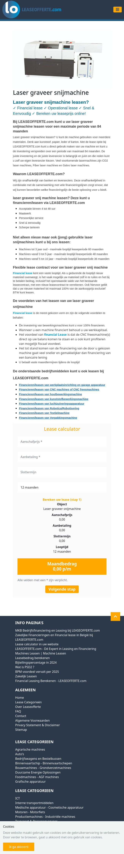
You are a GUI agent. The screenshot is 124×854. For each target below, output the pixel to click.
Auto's (19, 754)
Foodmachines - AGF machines (37, 777)
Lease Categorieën (28, 702)
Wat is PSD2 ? (24, 667)
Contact (20, 716)
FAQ (18, 711)
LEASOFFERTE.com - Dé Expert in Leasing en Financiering (55, 649)
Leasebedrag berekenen (32, 658)
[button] (115, 616)
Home (19, 697)
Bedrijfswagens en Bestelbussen (38, 759)
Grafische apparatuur (30, 781)
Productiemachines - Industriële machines (45, 817)
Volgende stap (62, 589)
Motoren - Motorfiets (30, 812)
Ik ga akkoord (19, 847)
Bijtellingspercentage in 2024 (36, 662)
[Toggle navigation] (117, 9)
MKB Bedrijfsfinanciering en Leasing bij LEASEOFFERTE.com (57, 630)
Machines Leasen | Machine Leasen (40, 653)
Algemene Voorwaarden (32, 720)
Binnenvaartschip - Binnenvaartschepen (43, 763)
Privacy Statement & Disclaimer (37, 725)
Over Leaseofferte (28, 707)
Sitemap (21, 730)
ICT (17, 798)
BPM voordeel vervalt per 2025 (37, 672)
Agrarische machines (30, 749)
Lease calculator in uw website (37, 644)
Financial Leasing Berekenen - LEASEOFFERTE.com (50, 681)
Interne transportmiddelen (34, 803)
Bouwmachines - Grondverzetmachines (43, 768)
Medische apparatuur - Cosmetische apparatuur (49, 807)
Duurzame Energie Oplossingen (37, 772)
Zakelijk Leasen (26, 676)
